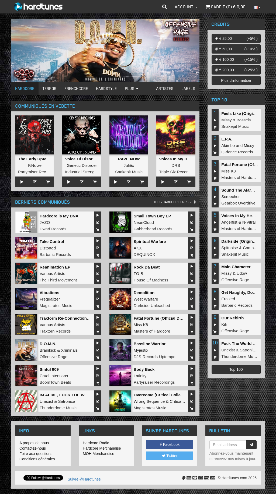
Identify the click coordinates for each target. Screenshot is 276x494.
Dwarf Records (53, 229)
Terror (50, 88)
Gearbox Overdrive (238, 203)
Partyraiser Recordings (38, 172)
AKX (138, 248)
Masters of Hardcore (152, 331)
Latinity (140, 375)
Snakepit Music (129, 172)
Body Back (144, 369)
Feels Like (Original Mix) (244, 113)
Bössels (244, 120)
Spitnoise (229, 247)
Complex (251, 247)
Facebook (170, 444)
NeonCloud (144, 222)
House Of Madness (151, 280)
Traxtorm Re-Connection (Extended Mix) (78, 318)
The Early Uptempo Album (43, 159)
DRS (175, 165)
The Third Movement (58, 280)
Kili (224, 324)
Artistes (165, 88)
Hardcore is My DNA (59, 216)
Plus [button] (131, 88)
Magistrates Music (56, 305)
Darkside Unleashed (152, 305)
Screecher (230, 196)
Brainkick (48, 350)
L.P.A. (226, 139)
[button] (164, 6)
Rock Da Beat (147, 267)
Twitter (170, 456)
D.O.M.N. (48, 343)
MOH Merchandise (98, 453)
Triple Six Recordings (178, 172)
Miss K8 (141, 324)
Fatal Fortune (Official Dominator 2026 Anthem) (179, 318)
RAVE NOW (129, 159)
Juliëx (129, 165)
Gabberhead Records (153, 229)
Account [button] (186, 6)
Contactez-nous (32, 448)
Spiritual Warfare (150, 241)
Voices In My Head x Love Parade (191, 159)
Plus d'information (236, 80)
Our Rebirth (232, 318)
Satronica (66, 401)
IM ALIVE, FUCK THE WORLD (68, 395)
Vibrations (49, 292)
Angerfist (229, 222)
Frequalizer (50, 299)
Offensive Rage (53, 356)
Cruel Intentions (54, 375)
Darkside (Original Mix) (243, 241)
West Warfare (146, 299)
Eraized (228, 299)
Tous (175, 202)
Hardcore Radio (96, 443)
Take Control (52, 241)
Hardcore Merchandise (102, 448)
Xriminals (69, 350)
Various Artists (52, 273)
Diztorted (48, 248)
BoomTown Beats (55, 382)
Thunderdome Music (58, 407)
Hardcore (24, 88)
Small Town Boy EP (152, 216)
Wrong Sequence (149, 401)
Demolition (144, 292)
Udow (242, 273)
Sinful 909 (49, 369)
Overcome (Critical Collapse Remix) (168, 395)
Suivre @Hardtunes (84, 479)
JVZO (45, 222)
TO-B (138, 273)
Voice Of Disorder (82, 159)
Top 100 (236, 369)
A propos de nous (34, 443)
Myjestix (141, 350)
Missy (226, 120)
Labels (188, 88)
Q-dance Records (237, 152)
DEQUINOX (144, 254)
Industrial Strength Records (89, 172)
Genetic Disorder (82, 165)
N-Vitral (249, 222)
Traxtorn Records (55, 331)
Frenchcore (76, 88)
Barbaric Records (55, 254)
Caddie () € (225, 6)
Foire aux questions (35, 453)
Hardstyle (106, 88)
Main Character (235, 266)
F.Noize (35, 165)
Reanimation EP (55, 267)
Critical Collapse (184, 401)
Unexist (46, 401)
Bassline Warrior (150, 343)
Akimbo (228, 145)
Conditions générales (37, 459)
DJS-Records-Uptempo (154, 356)
